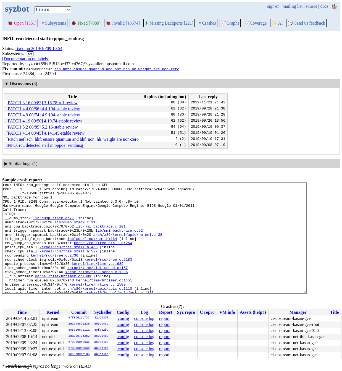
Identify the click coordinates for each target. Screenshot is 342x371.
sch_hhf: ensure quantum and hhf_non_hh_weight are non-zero (116, 68)
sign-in (273, 6)
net (30, 54)
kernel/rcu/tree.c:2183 (108, 275)
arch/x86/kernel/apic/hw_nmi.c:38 (127, 245)
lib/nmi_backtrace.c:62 (119, 240)
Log (144, 312)
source (311, 6)
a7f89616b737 (79, 318)
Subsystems (53, 23)
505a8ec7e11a (79, 330)
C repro (207, 312)
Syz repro (186, 312)
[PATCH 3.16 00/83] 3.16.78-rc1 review (42, 102)
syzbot (17, 9)
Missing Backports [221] (169, 23)
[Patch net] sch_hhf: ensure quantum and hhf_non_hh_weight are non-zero (72, 139)
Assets (246, 312)
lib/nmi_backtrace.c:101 (100, 235)
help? (259, 312)
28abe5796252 (79, 336)
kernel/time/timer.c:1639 (97, 280)
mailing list (292, 6)
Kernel (52, 312)
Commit (79, 312)
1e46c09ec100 (79, 354)
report (164, 318)
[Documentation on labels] (25, 58)
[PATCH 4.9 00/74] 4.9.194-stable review (43, 115)
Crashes (207, 23)
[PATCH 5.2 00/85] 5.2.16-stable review (42, 127)
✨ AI (277, 23)
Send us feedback (306, 23)
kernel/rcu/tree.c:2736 (54, 270)
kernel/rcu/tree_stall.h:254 (103, 255)
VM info (227, 312)
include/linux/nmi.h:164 (92, 250)
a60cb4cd (101, 324)
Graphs (230, 23)
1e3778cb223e (79, 324)
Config (123, 312)
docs (324, 6)
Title (334, 312)
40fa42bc (101, 330)
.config (123, 318)
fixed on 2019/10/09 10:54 (38, 48)
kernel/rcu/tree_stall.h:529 (69, 265)
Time (22, 312)
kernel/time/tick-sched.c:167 (97, 285)
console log (144, 318)
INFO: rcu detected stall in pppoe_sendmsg (44, 145)
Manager (298, 312)
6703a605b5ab (79, 342)
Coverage (255, 23)
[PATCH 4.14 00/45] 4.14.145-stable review (45, 133)
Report (165, 312)
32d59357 (101, 318)
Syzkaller (103, 312)
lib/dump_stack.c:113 (76, 230)
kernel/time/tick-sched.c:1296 (96, 290)
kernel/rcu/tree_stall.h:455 (69, 260)
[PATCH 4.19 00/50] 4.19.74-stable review (44, 121)
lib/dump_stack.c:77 (53, 225)
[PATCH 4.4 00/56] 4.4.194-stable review (43, 108)
